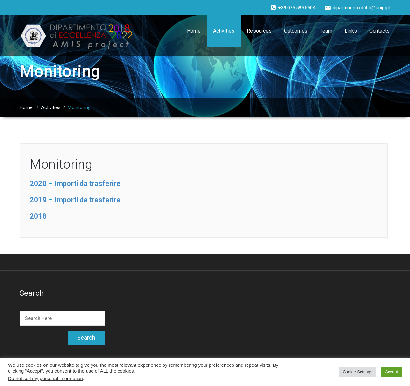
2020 (38, 183)
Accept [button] (391, 371)
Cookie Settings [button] (357, 371)
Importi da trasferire (87, 183)
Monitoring (61, 164)
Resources (259, 31)
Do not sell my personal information (45, 378)
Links (351, 31)
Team (326, 31)
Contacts (379, 31)
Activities (223, 31)
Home (194, 31)
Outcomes (295, 31)
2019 (38, 200)
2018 (38, 216)
